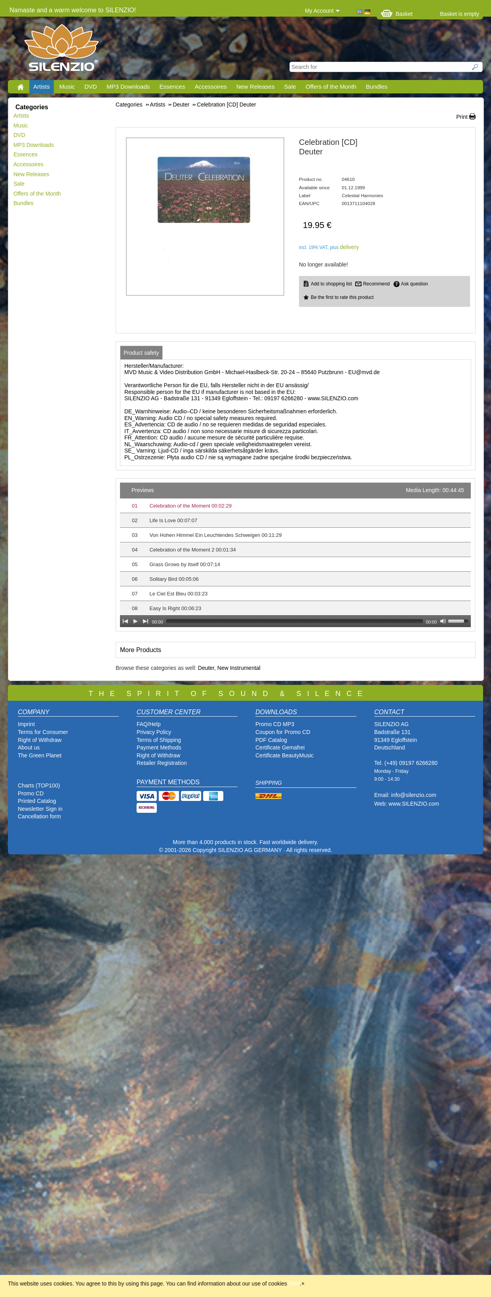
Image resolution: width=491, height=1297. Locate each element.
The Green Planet (40, 755)
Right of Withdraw (39, 740)
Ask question (414, 284)
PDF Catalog (271, 740)
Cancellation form (40, 816)
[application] (295, 555)
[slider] (294, 621)
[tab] (141, 353)
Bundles (376, 86)
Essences (172, 86)
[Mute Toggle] (443, 621)
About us (29, 747)
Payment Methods (159, 747)
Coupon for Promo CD (282, 732)
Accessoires (211, 86)
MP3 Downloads (128, 86)
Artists (41, 86)
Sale (290, 86)
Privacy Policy (154, 732)
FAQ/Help (149, 724)
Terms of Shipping (159, 740)
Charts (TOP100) (39, 785)
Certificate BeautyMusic (284, 755)
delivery (349, 247)
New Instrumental (239, 668)
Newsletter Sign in (40, 809)
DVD (90, 86)
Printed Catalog (37, 801)
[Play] (135, 621)
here (294, 1283)
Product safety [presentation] (141, 353)
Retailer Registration (162, 763)
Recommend (376, 284)
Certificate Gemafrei (279, 747)
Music (67, 86)
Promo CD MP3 (274, 724)
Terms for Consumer (43, 732)
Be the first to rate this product (342, 297)
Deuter (206, 668)
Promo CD (31, 793)
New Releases (255, 86)
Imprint (26, 724)
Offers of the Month (331, 86)
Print (462, 117)
